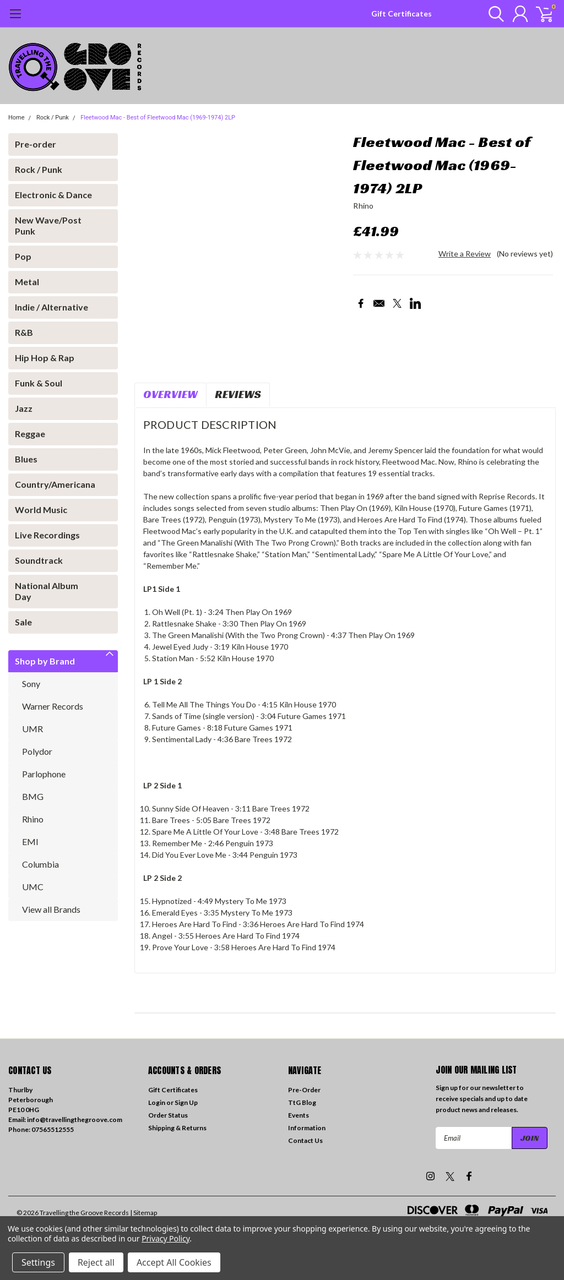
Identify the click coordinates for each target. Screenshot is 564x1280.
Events (298, 1115)
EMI (30, 841)
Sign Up (186, 1102)
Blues (26, 459)
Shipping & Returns (177, 1128)
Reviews (238, 394)
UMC (33, 886)
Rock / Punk (52, 117)
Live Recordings (47, 535)
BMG (33, 796)
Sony (31, 683)
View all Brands (51, 909)
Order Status (168, 1115)
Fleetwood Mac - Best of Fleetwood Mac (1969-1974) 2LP (157, 117)
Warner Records (52, 706)
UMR (32, 728)
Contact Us (305, 1140)
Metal (27, 281)
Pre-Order (304, 1090)
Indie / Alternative (51, 307)
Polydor (37, 751)
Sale (23, 622)
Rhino (33, 819)
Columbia (40, 864)
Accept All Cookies (174, 1262)
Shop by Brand (45, 661)
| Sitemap (143, 1212)
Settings (38, 1262)
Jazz (23, 408)
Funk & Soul (38, 383)
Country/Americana (55, 484)
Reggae (30, 433)
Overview (170, 394)
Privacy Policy (165, 1238)
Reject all (96, 1262)
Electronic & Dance (53, 194)
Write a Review (464, 253)
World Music (41, 509)
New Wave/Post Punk (48, 225)
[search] (491, 14)
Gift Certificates (401, 13)
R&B (24, 332)
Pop (23, 256)
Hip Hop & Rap (44, 357)
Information (307, 1128)
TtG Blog (302, 1102)
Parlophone (44, 774)
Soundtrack (39, 560)
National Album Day (46, 591)
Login (156, 1102)
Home (16, 117)
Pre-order (35, 144)
